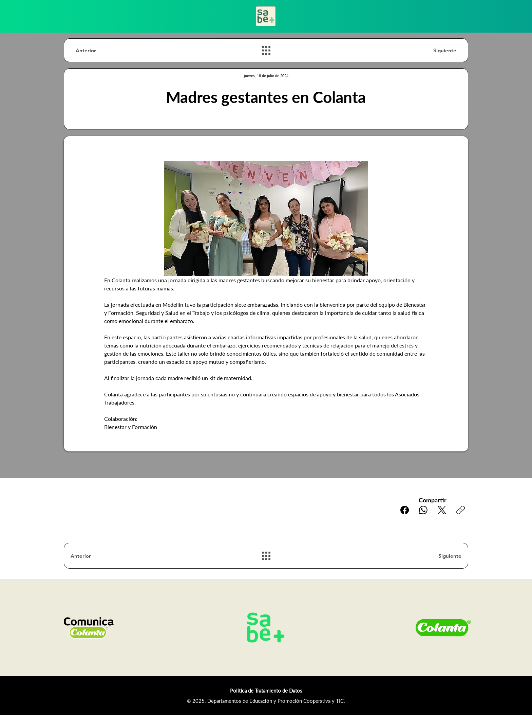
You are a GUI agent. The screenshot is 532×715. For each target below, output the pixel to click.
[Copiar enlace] (460, 510)
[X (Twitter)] (442, 510)
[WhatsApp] (423, 510)
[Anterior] (100, 50)
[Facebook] (404, 510)
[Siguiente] (432, 50)
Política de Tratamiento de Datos (266, 690)
